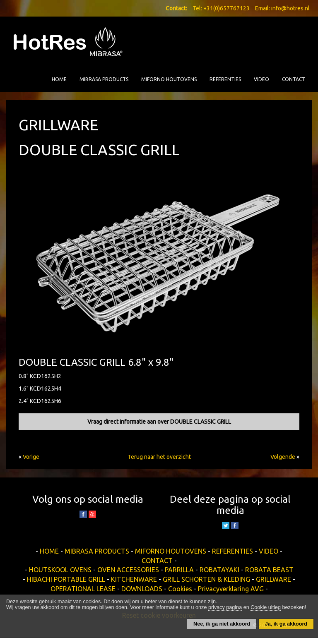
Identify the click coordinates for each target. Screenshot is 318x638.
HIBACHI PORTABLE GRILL (66, 579)
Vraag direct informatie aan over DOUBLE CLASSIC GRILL (159, 421)
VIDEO (261, 79)
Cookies (180, 588)
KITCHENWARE (134, 579)
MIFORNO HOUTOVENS (169, 79)
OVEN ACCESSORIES (128, 569)
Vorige (31, 456)
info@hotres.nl (290, 8)
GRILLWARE (273, 579)
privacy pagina (225, 607)
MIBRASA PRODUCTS (104, 79)
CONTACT (293, 79)
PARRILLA (179, 569)
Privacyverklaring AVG (231, 588)
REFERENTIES (225, 79)
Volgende (282, 456)
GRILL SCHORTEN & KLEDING (206, 579)
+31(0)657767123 (226, 8)
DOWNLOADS (141, 588)
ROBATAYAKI (219, 569)
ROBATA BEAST (269, 569)
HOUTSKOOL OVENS (60, 569)
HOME (59, 79)
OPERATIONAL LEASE (83, 588)
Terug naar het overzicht (159, 456)
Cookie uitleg (266, 607)
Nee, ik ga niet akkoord (221, 624)
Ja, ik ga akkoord (286, 624)
